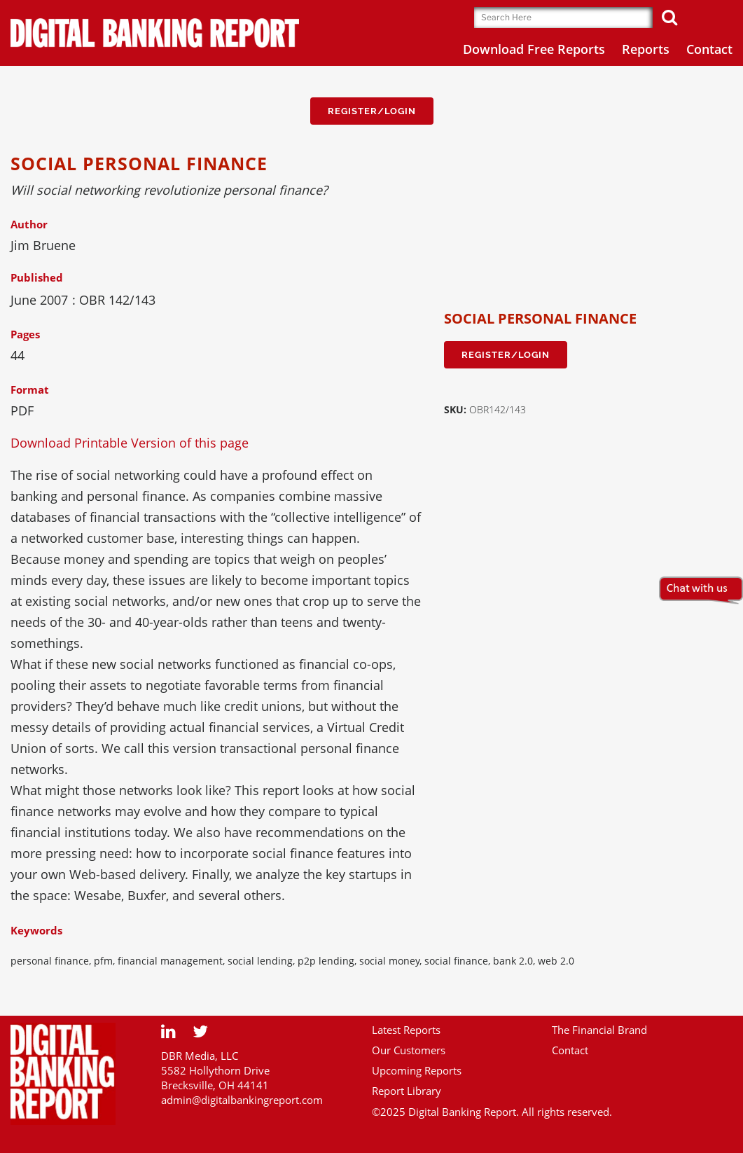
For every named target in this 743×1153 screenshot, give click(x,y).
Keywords (36, 930)
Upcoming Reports (416, 1070)
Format (30, 389)
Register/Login (372, 111)
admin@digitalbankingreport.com (242, 1100)
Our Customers (408, 1050)
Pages (25, 334)
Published (37, 277)
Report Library (406, 1091)
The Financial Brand (599, 1030)
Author (29, 224)
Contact (570, 1050)
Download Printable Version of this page (130, 442)
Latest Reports (406, 1030)
